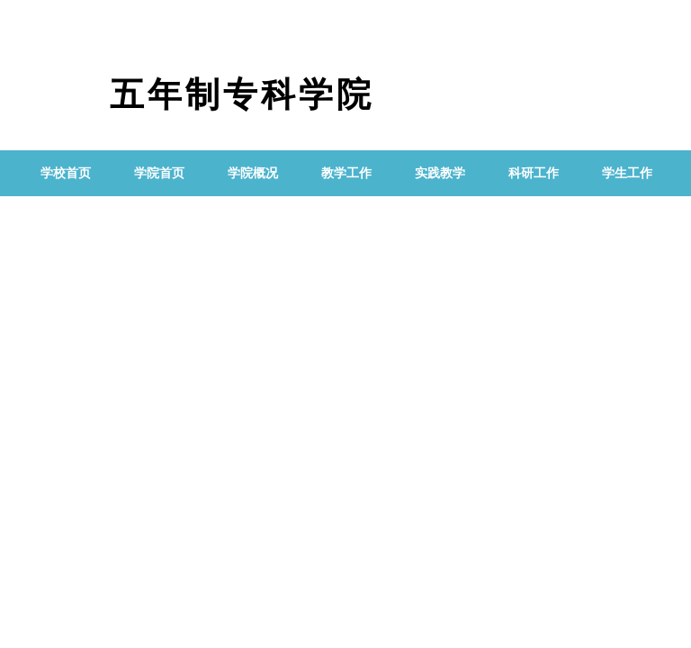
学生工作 (627, 173)
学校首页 (65, 173)
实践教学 (440, 173)
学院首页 (159, 173)
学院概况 (253, 173)
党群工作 (65, 219)
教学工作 (346, 173)
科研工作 (533, 173)
